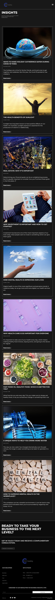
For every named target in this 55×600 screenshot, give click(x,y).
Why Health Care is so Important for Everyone (26, 333)
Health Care (4, 575)
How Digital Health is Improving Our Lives (23, 280)
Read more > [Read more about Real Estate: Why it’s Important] (7, 185)
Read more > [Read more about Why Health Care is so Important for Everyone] (7, 348)
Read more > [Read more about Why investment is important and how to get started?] (7, 241)
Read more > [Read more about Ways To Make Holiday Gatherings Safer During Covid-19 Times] (7, 78)
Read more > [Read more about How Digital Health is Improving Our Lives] (7, 294)
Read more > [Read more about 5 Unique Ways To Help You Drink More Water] (7, 455)
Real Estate (4, 572)
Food (3, 578)
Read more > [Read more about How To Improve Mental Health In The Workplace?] (7, 510)
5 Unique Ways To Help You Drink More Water (25, 441)
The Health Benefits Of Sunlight (18, 117)
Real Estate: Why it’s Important (18, 171)
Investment (4, 580)
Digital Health (4, 583)
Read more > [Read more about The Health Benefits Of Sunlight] (7, 131)
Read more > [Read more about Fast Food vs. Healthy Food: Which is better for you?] (7, 401)
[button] (52, 4)
